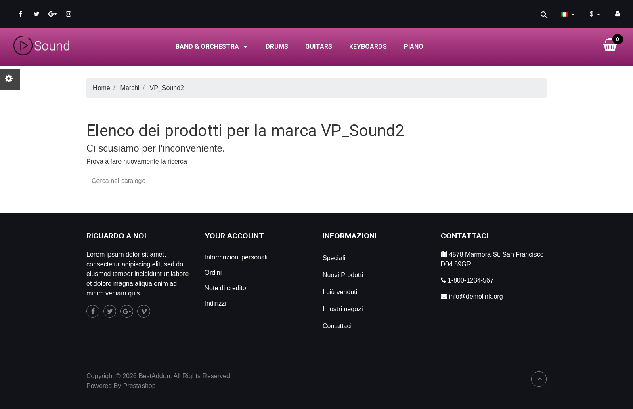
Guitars (318, 47)
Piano (413, 47)
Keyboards (368, 47)
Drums (277, 47)
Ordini (213, 272)
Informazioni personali (236, 257)
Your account (234, 235)
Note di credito (225, 288)
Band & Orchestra (212, 47)
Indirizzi (215, 303)
